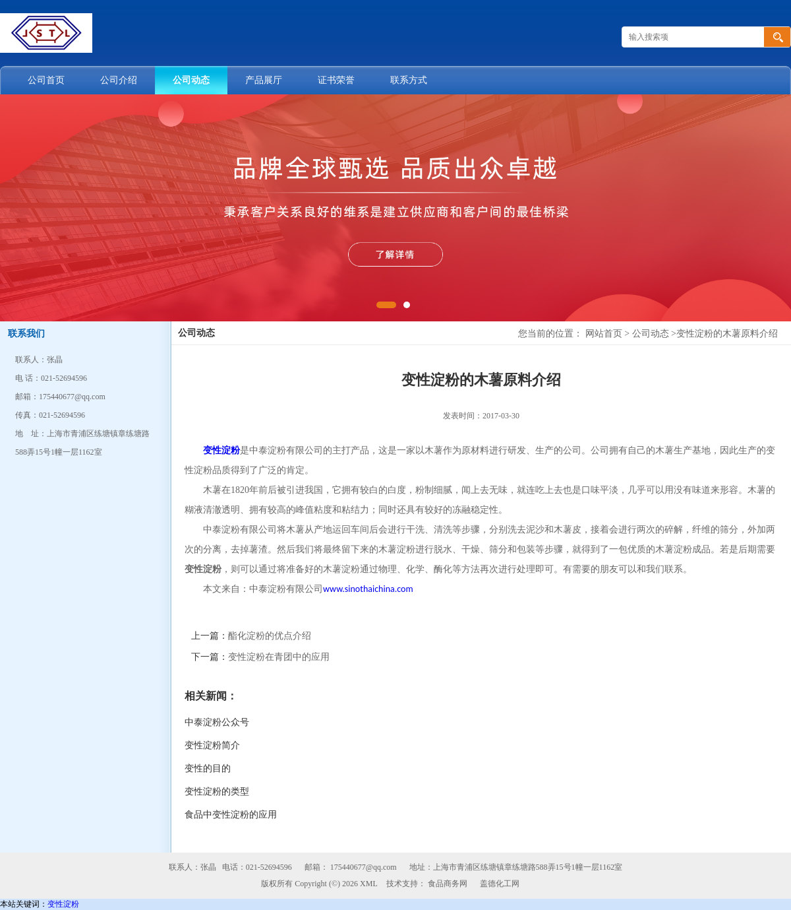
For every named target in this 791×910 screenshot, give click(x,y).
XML (369, 883)
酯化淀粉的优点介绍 (269, 636)
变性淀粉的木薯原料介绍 (727, 334)
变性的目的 (208, 768)
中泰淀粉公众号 (217, 722)
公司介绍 (118, 80)
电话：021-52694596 (257, 867)
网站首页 (603, 334)
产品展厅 (263, 80)
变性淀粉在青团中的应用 (279, 657)
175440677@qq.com (363, 867)
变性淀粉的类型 (217, 791)
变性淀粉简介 (212, 745)
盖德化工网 (499, 883)
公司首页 (46, 80)
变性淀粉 (63, 904)
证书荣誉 (336, 80)
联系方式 (408, 80)
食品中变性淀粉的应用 (231, 815)
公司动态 (191, 80)
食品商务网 (447, 883)
